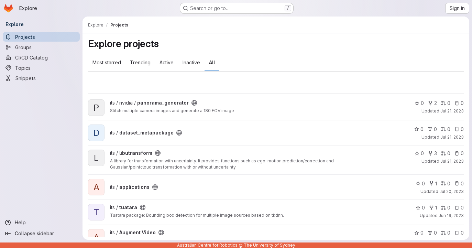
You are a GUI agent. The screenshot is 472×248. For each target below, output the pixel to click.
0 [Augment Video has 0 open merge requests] (445, 233)
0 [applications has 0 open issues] (459, 183)
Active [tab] (167, 62)
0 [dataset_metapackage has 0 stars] (419, 129)
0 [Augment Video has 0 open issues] (459, 233)
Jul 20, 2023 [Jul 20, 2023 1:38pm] (451, 191)
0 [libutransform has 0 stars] (419, 153)
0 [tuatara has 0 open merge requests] (445, 208)
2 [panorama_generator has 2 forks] (432, 103)
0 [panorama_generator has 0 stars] (419, 103)
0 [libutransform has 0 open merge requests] (445, 153)
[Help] (41, 222)
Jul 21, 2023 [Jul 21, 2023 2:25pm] (452, 137)
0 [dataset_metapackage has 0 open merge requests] (445, 129)
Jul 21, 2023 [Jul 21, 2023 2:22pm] (452, 161)
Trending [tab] (140, 62)
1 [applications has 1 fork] (433, 183)
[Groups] (41, 47)
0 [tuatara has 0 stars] (420, 208)
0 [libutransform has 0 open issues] (459, 153)
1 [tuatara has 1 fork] (433, 208)
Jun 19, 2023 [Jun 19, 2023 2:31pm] (451, 215)
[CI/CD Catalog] (41, 57)
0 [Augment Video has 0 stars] (419, 233)
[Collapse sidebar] (41, 233)
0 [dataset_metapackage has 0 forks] (432, 129)
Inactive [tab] (191, 62)
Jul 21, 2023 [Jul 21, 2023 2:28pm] (452, 111)
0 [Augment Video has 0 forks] (432, 233)
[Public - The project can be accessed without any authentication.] (194, 103)
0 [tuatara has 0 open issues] (459, 208)
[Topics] (41, 68)
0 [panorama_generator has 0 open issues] (459, 103)
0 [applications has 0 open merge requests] (445, 183)
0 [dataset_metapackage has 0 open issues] (459, 129)
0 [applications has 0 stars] (420, 183)
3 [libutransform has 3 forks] (432, 153)
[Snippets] (41, 78)
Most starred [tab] (106, 62)
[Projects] (41, 37)
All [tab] (212, 62)
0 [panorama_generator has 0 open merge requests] (445, 103)
